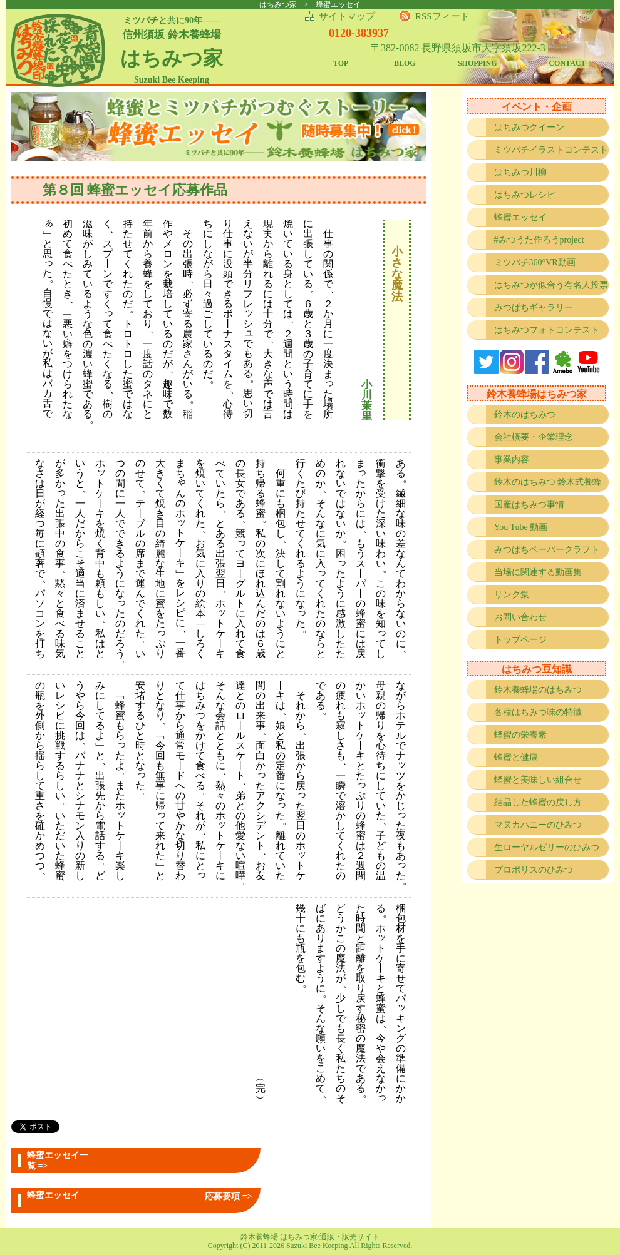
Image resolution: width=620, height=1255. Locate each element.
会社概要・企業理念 (533, 437)
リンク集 (511, 594)
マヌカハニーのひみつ (538, 825)
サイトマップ (347, 16)
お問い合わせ (520, 617)
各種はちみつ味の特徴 (538, 712)
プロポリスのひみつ (533, 870)
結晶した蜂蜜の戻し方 (538, 802)
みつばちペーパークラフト (546, 549)
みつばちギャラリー (533, 307)
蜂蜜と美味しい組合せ (538, 780)
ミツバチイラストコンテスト (551, 150)
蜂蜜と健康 (516, 757)
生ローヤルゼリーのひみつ (546, 847)
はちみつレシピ (524, 195)
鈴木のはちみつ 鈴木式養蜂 (548, 482)
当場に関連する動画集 (538, 572)
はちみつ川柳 (520, 172)
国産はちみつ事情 (529, 504)
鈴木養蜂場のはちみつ (538, 689)
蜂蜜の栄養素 (520, 734)
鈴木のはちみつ (524, 414)
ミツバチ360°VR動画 (535, 262)
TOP (340, 63)
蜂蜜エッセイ (520, 217)
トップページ (520, 639)
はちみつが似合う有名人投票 (551, 285)
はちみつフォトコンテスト (546, 330)
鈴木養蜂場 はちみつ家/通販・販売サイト (310, 1236)
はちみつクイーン (529, 127)
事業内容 (511, 459)
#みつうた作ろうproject (539, 240)
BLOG (405, 63)
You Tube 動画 (521, 527)
